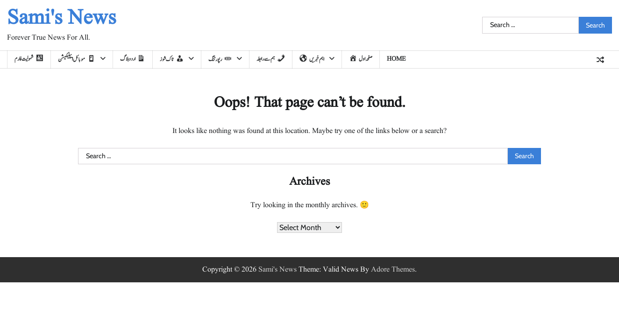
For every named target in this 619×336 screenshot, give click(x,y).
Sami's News (61, 18)
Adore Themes (393, 270)
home (396, 58)
